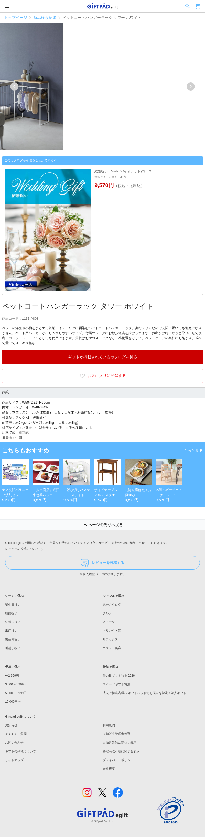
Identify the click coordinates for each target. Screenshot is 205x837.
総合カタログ (112, 604)
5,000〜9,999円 (16, 693)
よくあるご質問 (16, 734)
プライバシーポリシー (118, 760)
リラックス (110, 639)
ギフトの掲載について (20, 751)
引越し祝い (12, 648)
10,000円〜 (13, 702)
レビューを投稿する (102, 563)
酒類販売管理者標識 (116, 734)
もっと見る (193, 450)
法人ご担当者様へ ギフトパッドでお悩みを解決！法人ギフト (144, 693)
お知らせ (11, 725)
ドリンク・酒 (112, 630)
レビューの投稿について (25, 549)
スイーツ (109, 622)
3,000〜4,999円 (16, 684)
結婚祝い (11, 613)
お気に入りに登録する (102, 376)
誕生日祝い (12, 604)
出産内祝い (12, 639)
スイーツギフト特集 (116, 684)
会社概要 (109, 769)
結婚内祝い (12, 622)
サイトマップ (14, 760)
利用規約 (109, 725)
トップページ (15, 17)
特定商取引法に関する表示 (121, 751)
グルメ (107, 613)
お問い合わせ (14, 742)
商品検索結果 (44, 17)
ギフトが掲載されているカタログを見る (102, 357)
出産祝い (11, 630)
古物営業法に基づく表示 (119, 742)
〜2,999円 (12, 675)
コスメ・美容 (112, 648)
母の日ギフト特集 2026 (119, 675)
